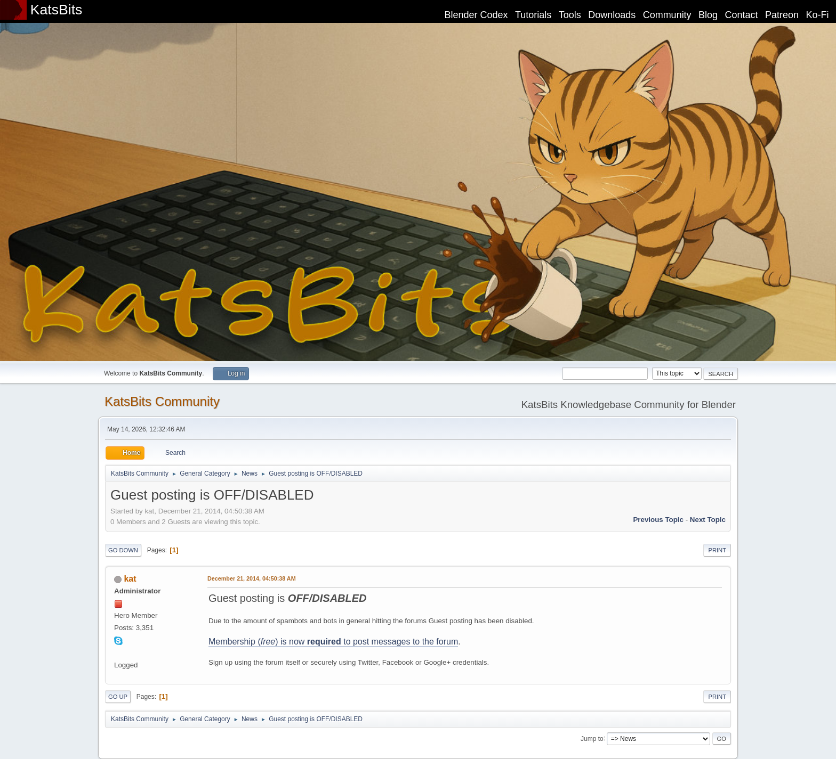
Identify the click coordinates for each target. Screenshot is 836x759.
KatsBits (56, 10)
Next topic (708, 520)
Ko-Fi (817, 15)
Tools (570, 15)
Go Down (123, 550)
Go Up (117, 696)
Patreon (782, 15)
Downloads (612, 15)
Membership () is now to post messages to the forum (333, 641)
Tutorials (533, 15)
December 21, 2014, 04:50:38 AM (251, 578)
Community (667, 15)
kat (130, 578)
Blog (708, 15)
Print (717, 550)
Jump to (592, 738)
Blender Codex (476, 15)
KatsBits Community (162, 401)
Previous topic (658, 520)
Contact (741, 15)
